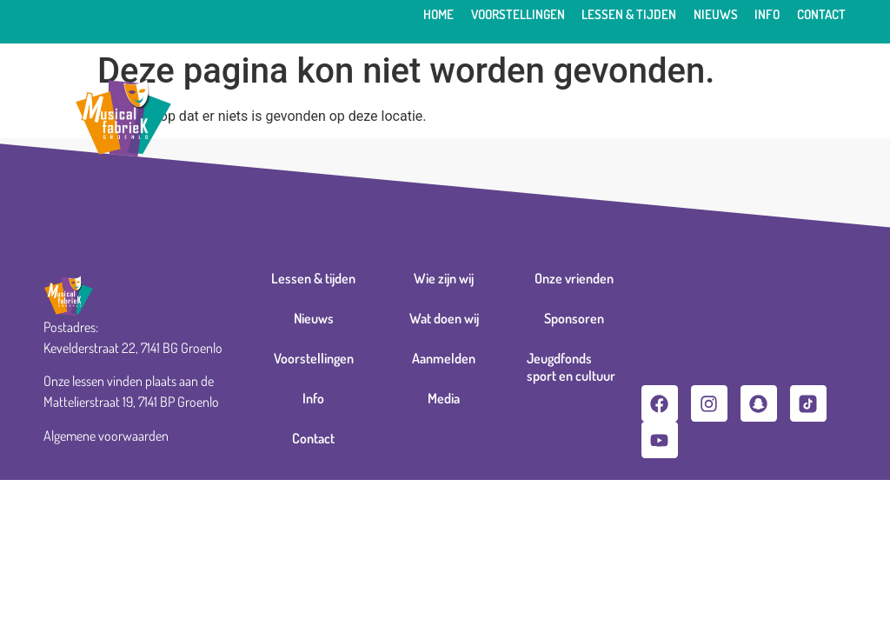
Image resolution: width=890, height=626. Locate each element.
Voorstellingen (518, 14)
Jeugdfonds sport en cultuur (571, 367)
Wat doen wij (444, 318)
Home (438, 14)
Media (444, 398)
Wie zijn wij (444, 278)
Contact (821, 14)
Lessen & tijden (628, 14)
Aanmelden (443, 358)
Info (767, 14)
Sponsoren (574, 318)
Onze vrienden (574, 278)
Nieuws (716, 14)
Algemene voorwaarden (106, 435)
